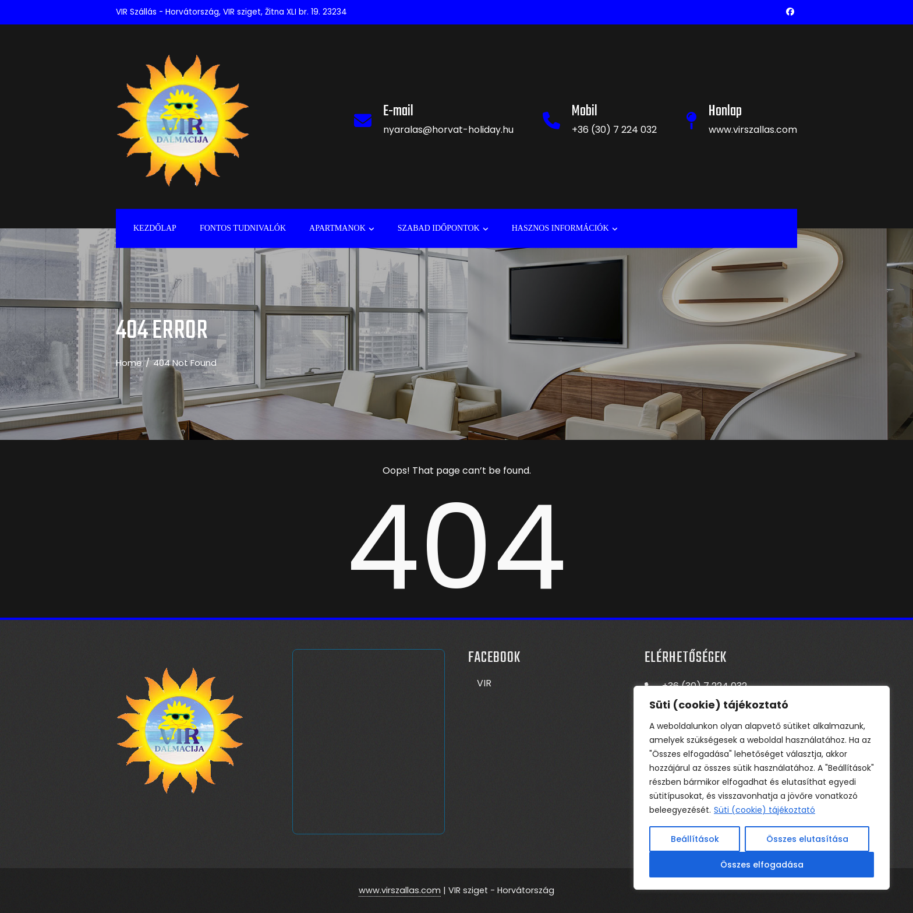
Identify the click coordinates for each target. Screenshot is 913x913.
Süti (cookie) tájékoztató (764, 810)
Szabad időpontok (443, 228)
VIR (484, 683)
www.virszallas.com (400, 890)
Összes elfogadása (762, 864)
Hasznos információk (565, 228)
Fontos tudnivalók (243, 227)
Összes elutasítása (807, 839)
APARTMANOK (341, 228)
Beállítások (695, 839)
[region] (762, 788)
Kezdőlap (154, 227)
